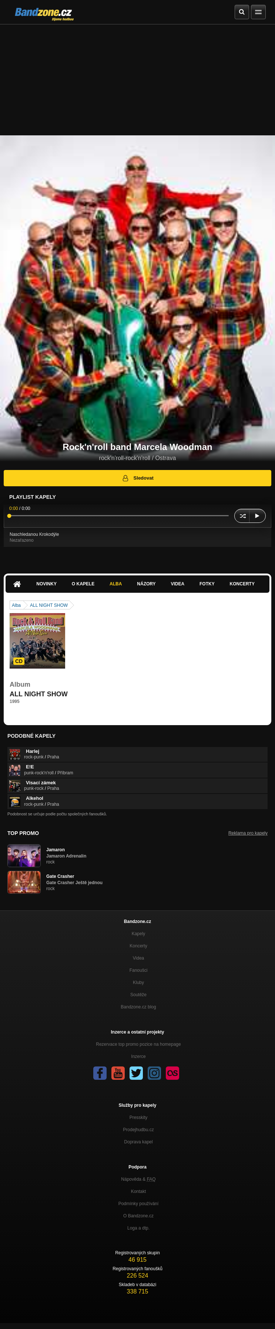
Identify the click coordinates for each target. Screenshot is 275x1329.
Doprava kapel (138, 1141)
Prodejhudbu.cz (138, 1129)
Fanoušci (139, 970)
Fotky (207, 583)
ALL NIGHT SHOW (49, 605)
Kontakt (138, 1191)
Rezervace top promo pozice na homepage (138, 1044)
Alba (116, 583)
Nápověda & (138, 1179)
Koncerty (242, 583)
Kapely (138, 933)
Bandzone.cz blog (138, 1007)
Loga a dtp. (138, 1228)
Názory (146, 583)
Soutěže (138, 994)
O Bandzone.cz (138, 1215)
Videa (177, 583)
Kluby (138, 982)
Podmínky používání (138, 1203)
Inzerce (138, 1056)
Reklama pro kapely (248, 833)
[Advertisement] (137, 80)
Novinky (46, 583)
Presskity (139, 1117)
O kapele (83, 583)
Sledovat (137, 478)
